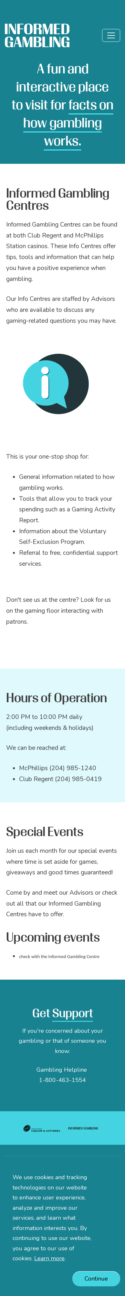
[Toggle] (111, 35)
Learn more (49, 1267)
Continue (96, 1287)
